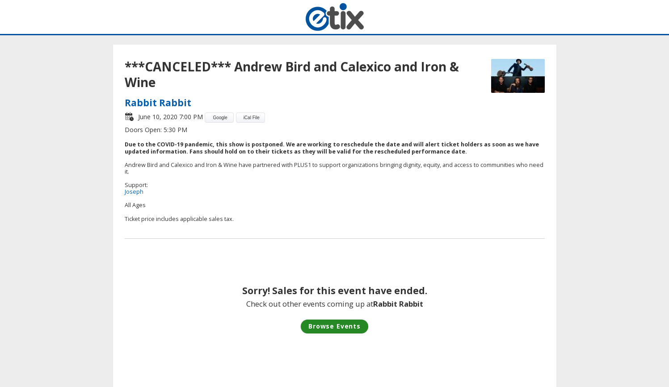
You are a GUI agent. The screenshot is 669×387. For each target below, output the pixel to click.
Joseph (134, 192)
